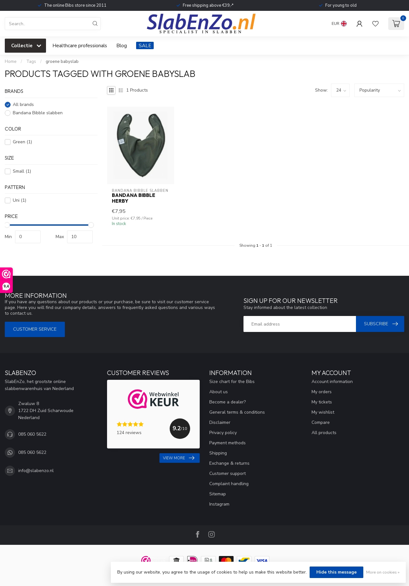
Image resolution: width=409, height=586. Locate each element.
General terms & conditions (237, 412)
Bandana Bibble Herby (133, 198)
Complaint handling (229, 484)
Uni (19, 200)
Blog (121, 45)
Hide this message (336, 572)
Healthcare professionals (79, 45)
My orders (322, 392)
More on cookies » (382, 572)
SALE (145, 45)
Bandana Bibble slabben (38, 112)
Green (22, 141)
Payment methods (227, 443)
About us (218, 392)
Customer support (227, 473)
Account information (332, 382)
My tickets (322, 402)
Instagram (219, 504)
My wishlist (323, 412)
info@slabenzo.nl (36, 471)
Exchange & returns (229, 463)
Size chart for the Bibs (232, 382)
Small (22, 171)
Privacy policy (223, 433)
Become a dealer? (227, 402)
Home (11, 61)
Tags (31, 61)
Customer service (35, 329)
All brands (23, 104)
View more (178, 458)
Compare (321, 422)
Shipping (218, 453)
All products (324, 433)
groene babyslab (62, 61)
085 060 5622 (32, 434)
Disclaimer (219, 422)
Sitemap (217, 494)
